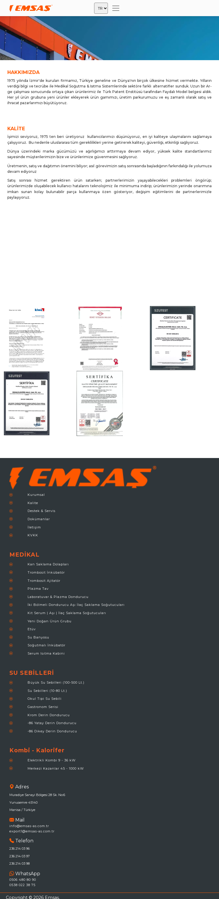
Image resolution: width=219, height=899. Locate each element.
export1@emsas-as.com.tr (32, 831)
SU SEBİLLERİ (31, 672)
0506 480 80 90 (22, 880)
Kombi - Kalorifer (36, 750)
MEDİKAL (24, 554)
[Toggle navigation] (116, 8)
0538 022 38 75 (22, 885)
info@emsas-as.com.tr (29, 826)
